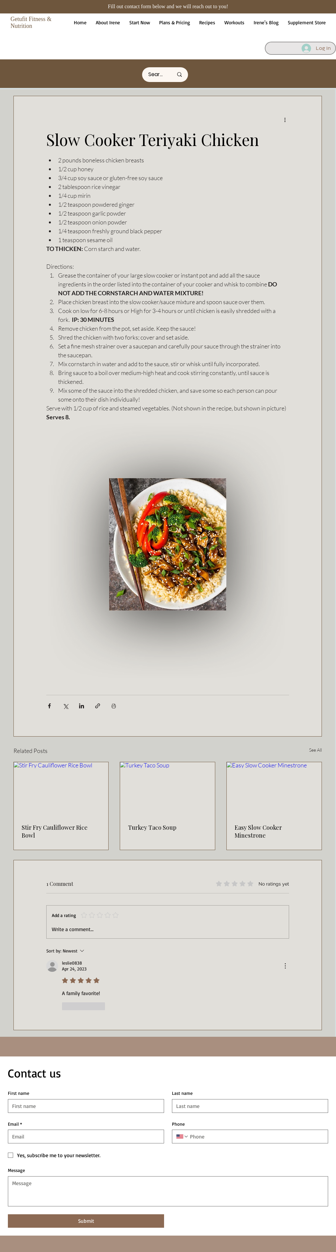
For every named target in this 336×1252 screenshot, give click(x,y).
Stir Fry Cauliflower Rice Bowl (55, 831)
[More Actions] (285, 966)
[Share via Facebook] (49, 706)
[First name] (84, 1106)
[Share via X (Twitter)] (65, 706)
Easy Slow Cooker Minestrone (258, 831)
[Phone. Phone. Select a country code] (182, 1136)
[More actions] (285, 120)
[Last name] (248, 1106)
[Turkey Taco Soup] (167, 788)
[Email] (84, 1136)
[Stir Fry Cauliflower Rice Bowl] (61, 788)
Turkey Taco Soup (152, 827)
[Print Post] (114, 706)
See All (315, 750)
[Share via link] (97, 706)
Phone (178, 1124)
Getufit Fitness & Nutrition (31, 22)
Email (15, 1124)
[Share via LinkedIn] (81, 706)
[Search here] (155, 74)
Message (16, 1170)
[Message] (168, 1191)
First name (18, 1093)
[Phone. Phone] (256, 1136)
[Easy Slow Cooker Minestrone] (274, 788)
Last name (182, 1093)
